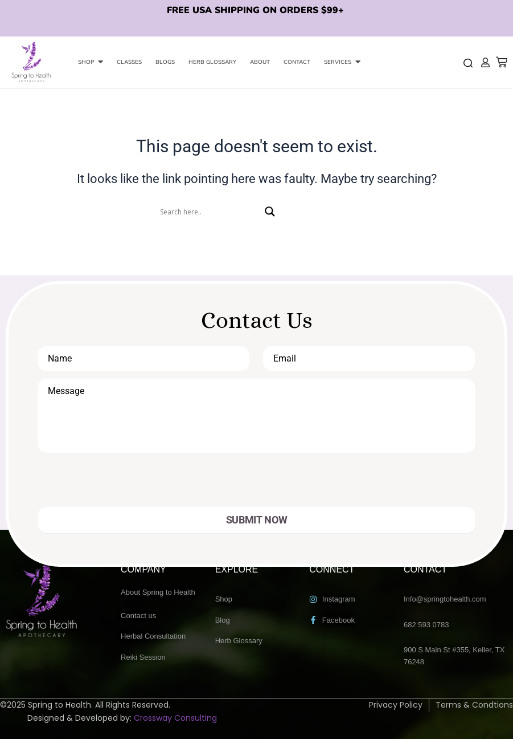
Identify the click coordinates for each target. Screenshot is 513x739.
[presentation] (118, 484)
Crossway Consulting (175, 718)
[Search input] (209, 212)
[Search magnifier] (270, 212)
